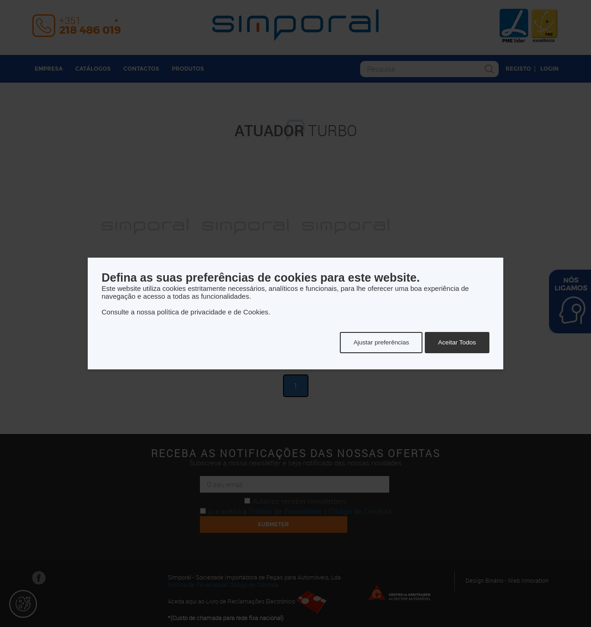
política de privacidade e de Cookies (212, 312)
